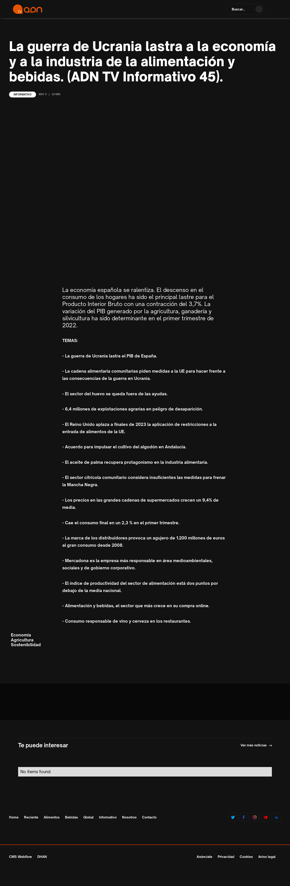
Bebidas (71, 817)
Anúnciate (204, 857)
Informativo (22, 94)
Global (88, 817)
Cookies (246, 857)
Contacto (149, 817)
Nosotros (129, 817)
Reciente (31, 817)
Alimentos (52, 817)
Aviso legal (267, 857)
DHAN (42, 857)
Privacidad (226, 857)
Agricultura (22, 640)
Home (14, 817)
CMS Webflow (20, 857)
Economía (21, 635)
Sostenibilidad (26, 644)
